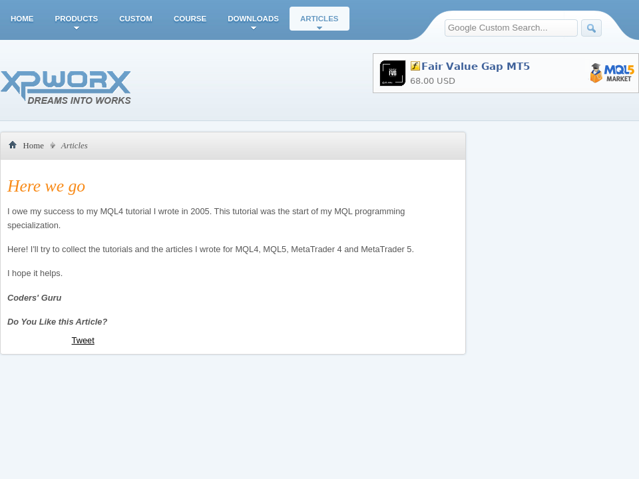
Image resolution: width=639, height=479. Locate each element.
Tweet (83, 340)
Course (190, 19)
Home (22, 19)
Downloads (253, 19)
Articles (319, 19)
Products (77, 19)
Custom (135, 19)
